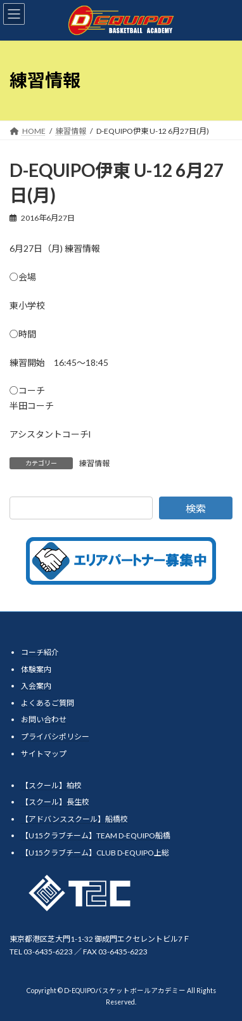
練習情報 (94, 463)
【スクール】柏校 (51, 785)
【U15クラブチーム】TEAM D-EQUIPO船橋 (95, 835)
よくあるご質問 (47, 702)
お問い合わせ (44, 719)
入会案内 (36, 686)
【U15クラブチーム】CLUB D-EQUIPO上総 (95, 852)
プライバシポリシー (55, 736)
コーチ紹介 (40, 652)
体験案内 (36, 668)
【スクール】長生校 (55, 802)
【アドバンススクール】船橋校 (74, 818)
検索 (196, 508)
